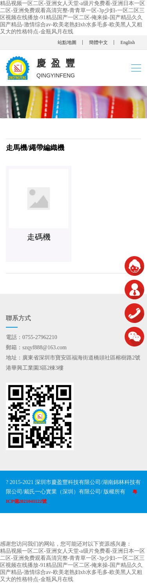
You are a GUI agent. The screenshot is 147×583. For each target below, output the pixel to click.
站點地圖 (67, 42)
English (127, 42)
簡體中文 (98, 42)
